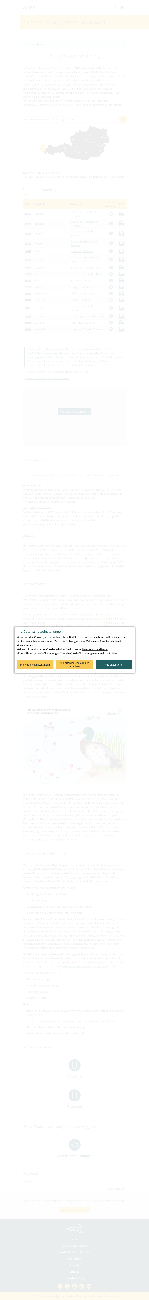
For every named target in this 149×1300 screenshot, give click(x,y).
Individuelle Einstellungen (35, 664)
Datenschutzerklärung (95, 649)
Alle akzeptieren (114, 664)
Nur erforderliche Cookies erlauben (74, 664)
